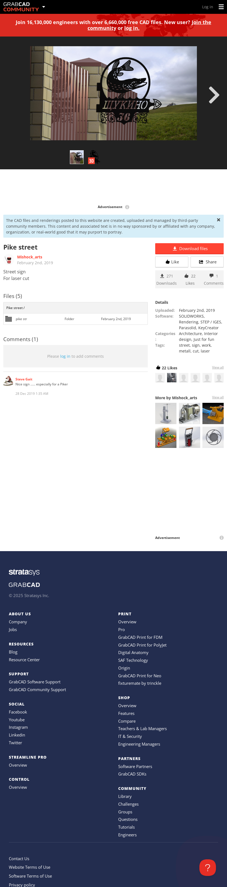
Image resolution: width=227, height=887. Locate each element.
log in (65, 356)
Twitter (15, 742)
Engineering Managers (139, 744)
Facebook (18, 712)
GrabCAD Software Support (34, 681)
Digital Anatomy (133, 652)
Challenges (128, 804)
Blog (13, 652)
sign (196, 345)
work (206, 345)
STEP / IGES (210, 322)
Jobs (13, 629)
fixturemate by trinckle (139, 683)
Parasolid (187, 327)
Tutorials (126, 827)
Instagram (18, 727)
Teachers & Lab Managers (142, 728)
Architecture (190, 333)
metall (185, 351)
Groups (125, 812)
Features (126, 713)
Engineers (127, 834)
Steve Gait (23, 379)
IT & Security (130, 736)
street (184, 345)
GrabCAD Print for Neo (139, 675)
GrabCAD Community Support (37, 689)
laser (205, 351)
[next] (214, 95)
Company (18, 621)
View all (218, 367)
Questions (128, 819)
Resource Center (24, 659)
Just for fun (204, 339)
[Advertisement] (113, 187)
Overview (18, 765)
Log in (207, 6)
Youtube (17, 719)
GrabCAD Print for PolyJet (142, 645)
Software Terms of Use (30, 876)
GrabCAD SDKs (132, 774)
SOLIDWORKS (191, 316)
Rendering (188, 322)
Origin (124, 668)
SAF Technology (133, 660)
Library (125, 796)
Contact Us (19, 858)
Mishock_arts (29, 257)
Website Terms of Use (29, 867)
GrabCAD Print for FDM (140, 637)
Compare (127, 721)
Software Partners (135, 766)
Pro (121, 629)
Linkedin (17, 735)
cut (196, 351)
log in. (131, 28)
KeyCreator (208, 327)
